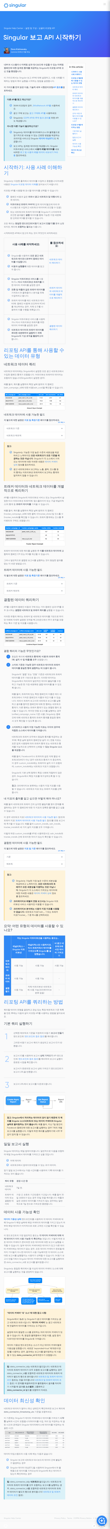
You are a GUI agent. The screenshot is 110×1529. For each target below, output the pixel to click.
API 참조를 (58, 87)
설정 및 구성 (31, 28)
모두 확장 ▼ (61, 422)
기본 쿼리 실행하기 (77, 132)
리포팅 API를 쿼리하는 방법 (77, 126)
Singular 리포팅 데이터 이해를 (24, 184)
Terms (69, 1518)
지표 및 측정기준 (32, 420)
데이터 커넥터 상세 (42, 893)
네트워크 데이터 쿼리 (77, 88)
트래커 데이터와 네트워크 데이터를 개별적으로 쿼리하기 (77, 98)
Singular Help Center (13, 28)
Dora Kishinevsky (19, 49)
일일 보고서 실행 (76, 138)
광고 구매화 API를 (37, 113)
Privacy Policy (60, 1518)
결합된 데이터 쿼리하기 (77, 108)
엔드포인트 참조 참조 (34, 1036)
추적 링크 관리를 (43, 118)
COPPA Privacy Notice (82, 1518)
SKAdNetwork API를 (42, 105)
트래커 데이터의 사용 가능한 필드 (31, 820)
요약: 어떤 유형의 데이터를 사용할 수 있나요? (77, 117)
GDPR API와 (29, 118)
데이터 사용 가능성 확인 (76, 145)
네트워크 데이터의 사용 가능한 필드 (41, 817)
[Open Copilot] (102, 1521)
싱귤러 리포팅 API (47, 28)
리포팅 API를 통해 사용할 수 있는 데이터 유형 (77, 80)
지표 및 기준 (30, 848)
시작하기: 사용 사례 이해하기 (76, 73)
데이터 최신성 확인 (76, 151)
